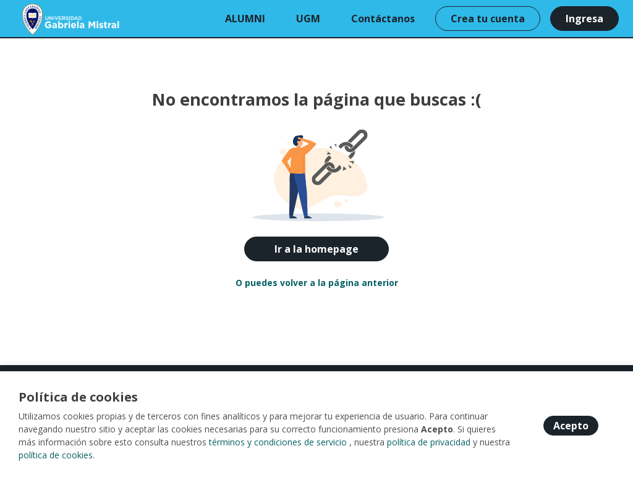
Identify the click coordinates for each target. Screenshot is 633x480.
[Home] (53, 18)
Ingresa (584, 18)
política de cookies (56, 455)
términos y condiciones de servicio (278, 442)
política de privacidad (428, 442)
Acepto (570, 425)
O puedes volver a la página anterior (317, 282)
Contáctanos (383, 18)
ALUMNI (245, 18)
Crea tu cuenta (488, 18)
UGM (308, 18)
